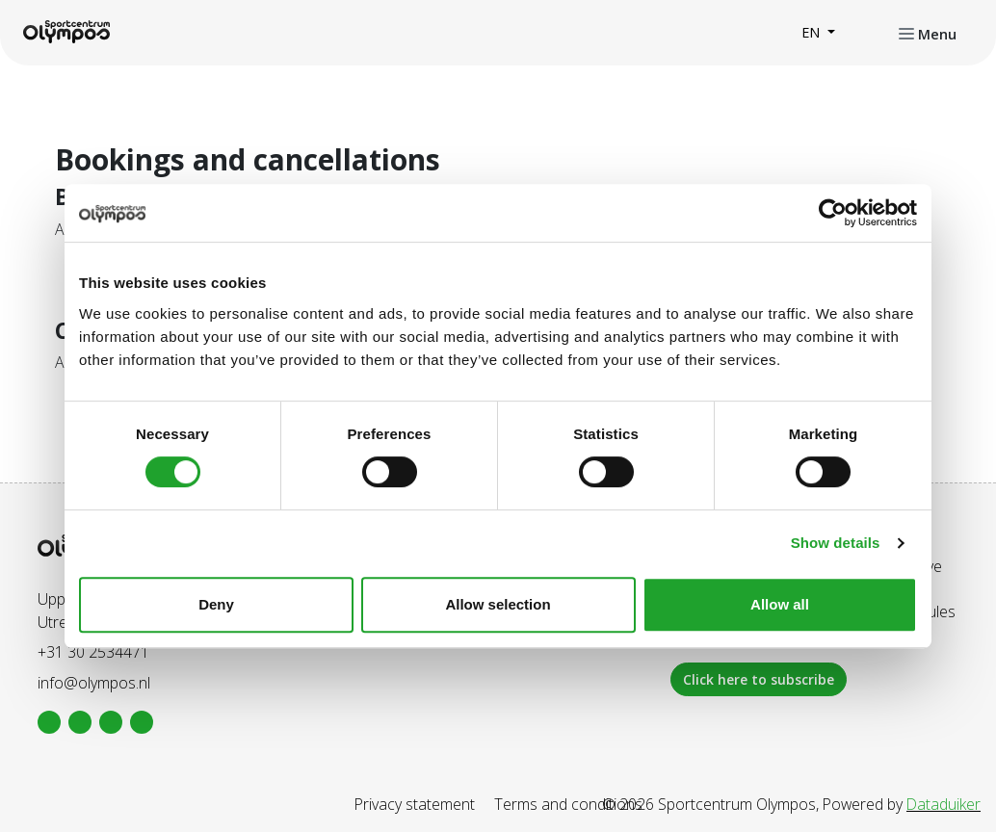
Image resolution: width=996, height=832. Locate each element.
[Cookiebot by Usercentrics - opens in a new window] (832, 212)
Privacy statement (414, 804)
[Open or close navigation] (927, 33)
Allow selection (497, 604)
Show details (835, 542)
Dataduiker (943, 804)
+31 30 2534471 (93, 652)
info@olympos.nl (94, 682)
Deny (216, 604)
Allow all (779, 604)
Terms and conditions (568, 804)
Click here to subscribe (758, 679)
